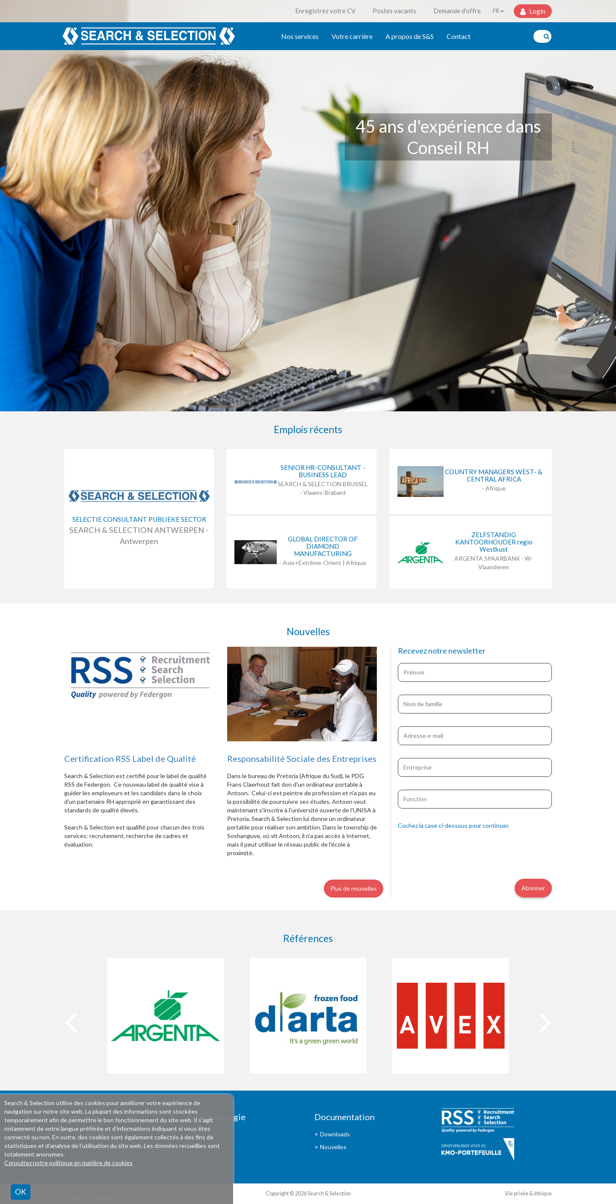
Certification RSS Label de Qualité (130, 758)
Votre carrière (352, 36)
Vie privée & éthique (528, 1193)
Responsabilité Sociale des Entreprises (301, 758)
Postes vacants (394, 11)
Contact (459, 36)
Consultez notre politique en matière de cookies (68, 1162)
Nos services (300, 36)
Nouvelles (333, 1146)
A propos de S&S (409, 36)
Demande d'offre (457, 11)
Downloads (335, 1134)
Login (536, 11)
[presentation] (463, 853)
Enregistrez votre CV (325, 11)
